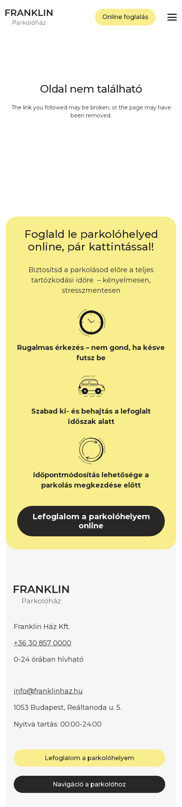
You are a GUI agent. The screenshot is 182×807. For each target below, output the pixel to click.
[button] (172, 17)
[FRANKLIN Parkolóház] (29, 17)
